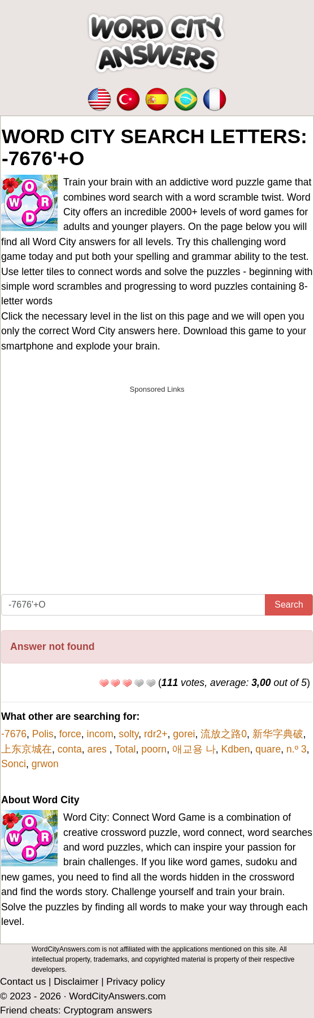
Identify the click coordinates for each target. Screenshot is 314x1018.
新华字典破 (277, 734)
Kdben (235, 749)
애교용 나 (194, 749)
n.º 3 (296, 749)
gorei (184, 734)
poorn (154, 749)
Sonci (13, 763)
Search (288, 604)
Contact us (23, 981)
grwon (45, 763)
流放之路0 (223, 734)
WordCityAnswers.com (117, 996)
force (70, 734)
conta (70, 749)
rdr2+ (156, 734)
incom (100, 734)
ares (99, 749)
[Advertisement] (157, 478)
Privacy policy (135, 981)
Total (125, 749)
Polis (43, 734)
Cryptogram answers (107, 1010)
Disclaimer (76, 981)
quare (268, 749)
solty (128, 734)
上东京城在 (26, 749)
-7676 (14, 734)
